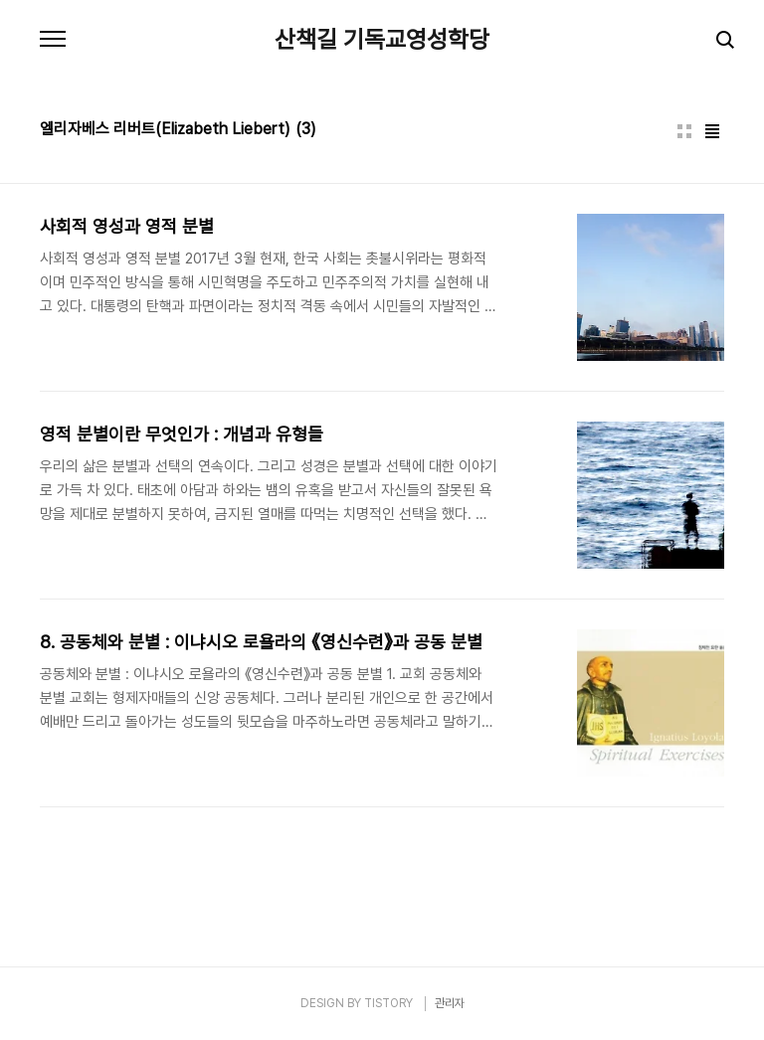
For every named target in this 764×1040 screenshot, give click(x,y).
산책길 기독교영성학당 (382, 40)
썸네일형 (684, 131)
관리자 (450, 1003)
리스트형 (712, 131)
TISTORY (388, 1003)
